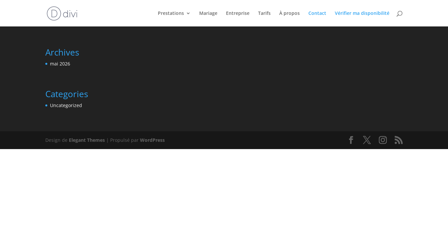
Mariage (208, 13)
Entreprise (237, 13)
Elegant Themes (87, 140)
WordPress (152, 140)
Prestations (171, 13)
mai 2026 (60, 63)
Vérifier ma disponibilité (362, 13)
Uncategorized (66, 105)
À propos (289, 13)
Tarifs (264, 13)
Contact (317, 13)
